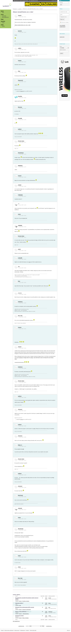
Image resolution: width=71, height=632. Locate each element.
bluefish (20, 96)
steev (19, 214)
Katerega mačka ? (19, 603)
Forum (2, 14)
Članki (2, 19)
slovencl (20, 409)
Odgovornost (16, 630)
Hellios (49, 615)
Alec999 (20, 118)
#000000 (20, 225)
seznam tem (62, 36)
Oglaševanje (22, 630)
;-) (18, 203)
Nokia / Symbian (25, 617)
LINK (23, 449)
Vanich (19, 15)
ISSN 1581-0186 (33, 630)
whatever (20, 301)
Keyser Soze (21, 141)
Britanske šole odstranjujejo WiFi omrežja (24, 607)
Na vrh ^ (68, 630)
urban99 (20, 257)
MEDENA (20, 165)
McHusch (17, 616)
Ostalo (2, 24)
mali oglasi (4, 15)
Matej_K (20, 445)
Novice (2, 11)
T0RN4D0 (20, 195)
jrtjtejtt (19, 185)
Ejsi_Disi (20, 315)
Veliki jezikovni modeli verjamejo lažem (26, 0)
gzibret (19, 129)
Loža (20, 605)
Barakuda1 (20, 528)
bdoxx (49, 603)
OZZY (19, 555)
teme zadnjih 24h (5, 17)
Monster (20, 107)
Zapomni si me (63, 16)
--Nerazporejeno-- (25, 613)
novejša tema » (49, 626)
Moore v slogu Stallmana (20, 611)
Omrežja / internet (25, 601)
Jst (19, 266)
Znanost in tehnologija (26, 609)
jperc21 (20, 30)
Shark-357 (20, 80)
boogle (49, 597)
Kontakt (27, 630)
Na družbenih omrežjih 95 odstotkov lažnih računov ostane (26, 598)
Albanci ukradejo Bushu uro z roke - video (22, 25)
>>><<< (20, 293)
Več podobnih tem (16, 621)
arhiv (3, 12)
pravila (3, 26)
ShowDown (21, 152)
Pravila (2, 630)
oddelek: (33, 626)
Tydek (16, 604)
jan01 (19, 249)
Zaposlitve (3, 21)
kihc (19, 281)
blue (19, 71)
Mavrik (16, 608)
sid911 (19, 48)
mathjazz (16, 612)
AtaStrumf (50, 611)
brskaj (3, 22)
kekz (49, 607)
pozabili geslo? (62, 26)
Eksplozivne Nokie (19, 615)
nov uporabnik (62, 25)
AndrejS (20, 508)
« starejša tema (21, 626)
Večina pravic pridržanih (8, 630)
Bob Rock (20, 495)
